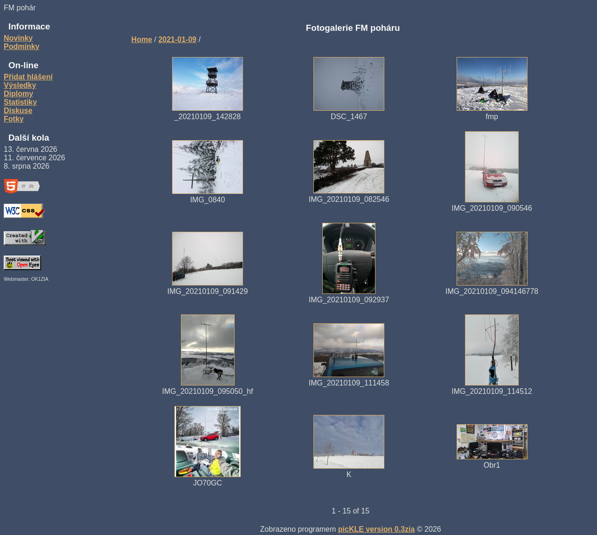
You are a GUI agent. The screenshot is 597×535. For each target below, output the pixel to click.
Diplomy (18, 94)
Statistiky (20, 102)
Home (142, 39)
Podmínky (21, 46)
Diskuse (18, 110)
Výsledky (20, 85)
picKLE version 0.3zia (376, 529)
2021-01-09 (177, 39)
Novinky (18, 38)
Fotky (14, 119)
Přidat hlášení (28, 77)
